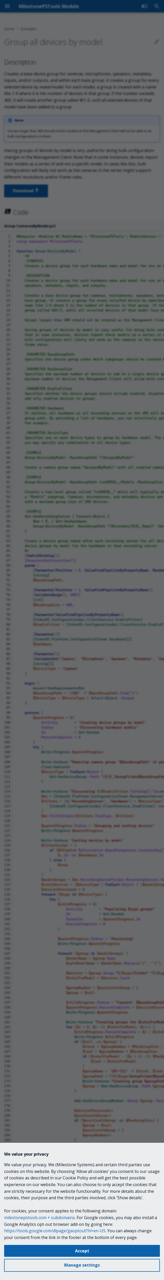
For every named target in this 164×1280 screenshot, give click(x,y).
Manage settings (82, 1265)
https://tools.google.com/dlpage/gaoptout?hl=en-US (54, 1231)
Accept (82, 1251)
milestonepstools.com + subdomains (39, 1217)
